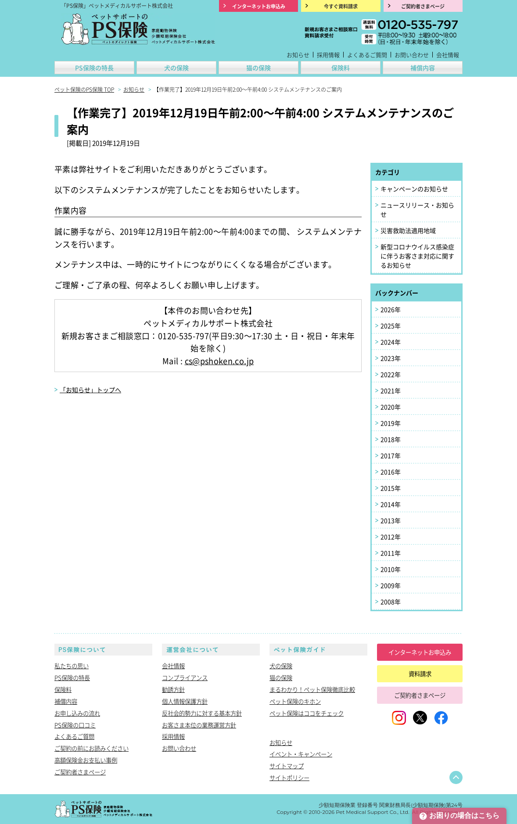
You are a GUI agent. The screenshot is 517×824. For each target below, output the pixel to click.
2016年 (391, 471)
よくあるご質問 (367, 54)
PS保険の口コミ (75, 724)
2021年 (391, 390)
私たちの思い (71, 665)
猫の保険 (258, 67)
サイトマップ (286, 765)
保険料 (340, 67)
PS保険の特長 (94, 67)
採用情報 (328, 54)
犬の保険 (176, 67)
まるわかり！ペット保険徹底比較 (312, 689)
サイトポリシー (289, 777)
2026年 (391, 309)
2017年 (391, 455)
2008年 (391, 601)
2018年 (391, 439)
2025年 (391, 325)
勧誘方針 (173, 689)
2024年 (391, 341)
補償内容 (422, 67)
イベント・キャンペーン (300, 753)
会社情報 (447, 54)
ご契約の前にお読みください (91, 748)
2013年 (391, 520)
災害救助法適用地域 (408, 230)
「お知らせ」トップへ (90, 389)
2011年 (391, 552)
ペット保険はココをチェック (306, 713)
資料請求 (420, 673)
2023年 (391, 358)
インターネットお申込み (419, 652)
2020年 (391, 406)
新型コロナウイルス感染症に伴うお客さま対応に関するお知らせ (417, 255)
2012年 (391, 536)
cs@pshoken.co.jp (219, 360)
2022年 (391, 374)
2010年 (391, 569)
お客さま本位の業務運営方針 (199, 724)
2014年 (391, 504)
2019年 (391, 423)
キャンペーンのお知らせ (414, 188)
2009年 (391, 585)
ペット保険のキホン (295, 701)
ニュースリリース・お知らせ (417, 210)
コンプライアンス (185, 677)
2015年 (391, 488)
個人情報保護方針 (185, 701)
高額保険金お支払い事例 (85, 760)
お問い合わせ (412, 54)
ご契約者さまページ (80, 771)
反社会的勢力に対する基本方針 (202, 713)
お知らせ (298, 54)
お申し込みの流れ (77, 713)
